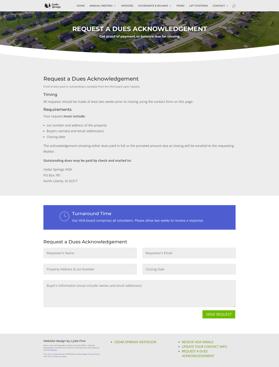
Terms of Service (54, 356)
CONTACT (219, 5)
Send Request (219, 314)
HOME (81, 5)
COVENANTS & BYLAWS (153, 5)
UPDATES (127, 5)
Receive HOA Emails (197, 342)
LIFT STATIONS (198, 5)
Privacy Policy (94, 354)
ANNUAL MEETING (101, 5)
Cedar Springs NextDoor (135, 342)
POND (181, 5)
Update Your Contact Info (204, 346)
